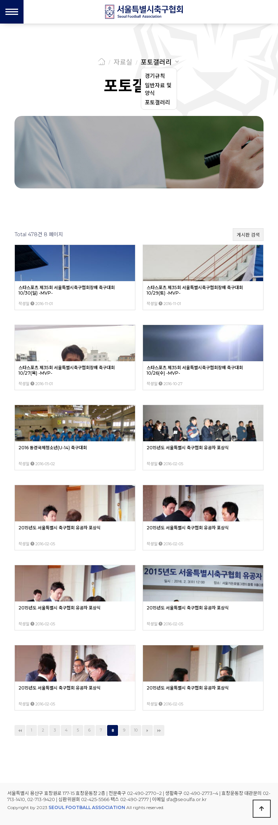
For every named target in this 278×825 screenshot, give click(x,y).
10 (136, 730)
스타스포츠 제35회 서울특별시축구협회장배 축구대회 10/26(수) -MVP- (195, 370)
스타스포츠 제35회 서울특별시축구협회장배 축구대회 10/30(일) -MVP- (66, 290)
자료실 (123, 62)
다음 (147, 730)
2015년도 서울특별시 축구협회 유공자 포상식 (188, 447)
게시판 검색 (248, 235)
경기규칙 (155, 75)
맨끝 (158, 730)
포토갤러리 (156, 62)
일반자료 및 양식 (158, 89)
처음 (19, 730)
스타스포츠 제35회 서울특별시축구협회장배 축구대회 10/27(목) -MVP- (66, 370)
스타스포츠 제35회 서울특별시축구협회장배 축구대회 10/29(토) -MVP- (195, 290)
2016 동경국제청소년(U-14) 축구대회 (52, 447)
